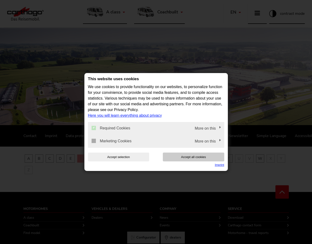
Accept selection (118, 157)
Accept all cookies (193, 157)
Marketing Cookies (112, 141)
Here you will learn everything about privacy (125, 115)
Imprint (219, 165)
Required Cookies (111, 128)
